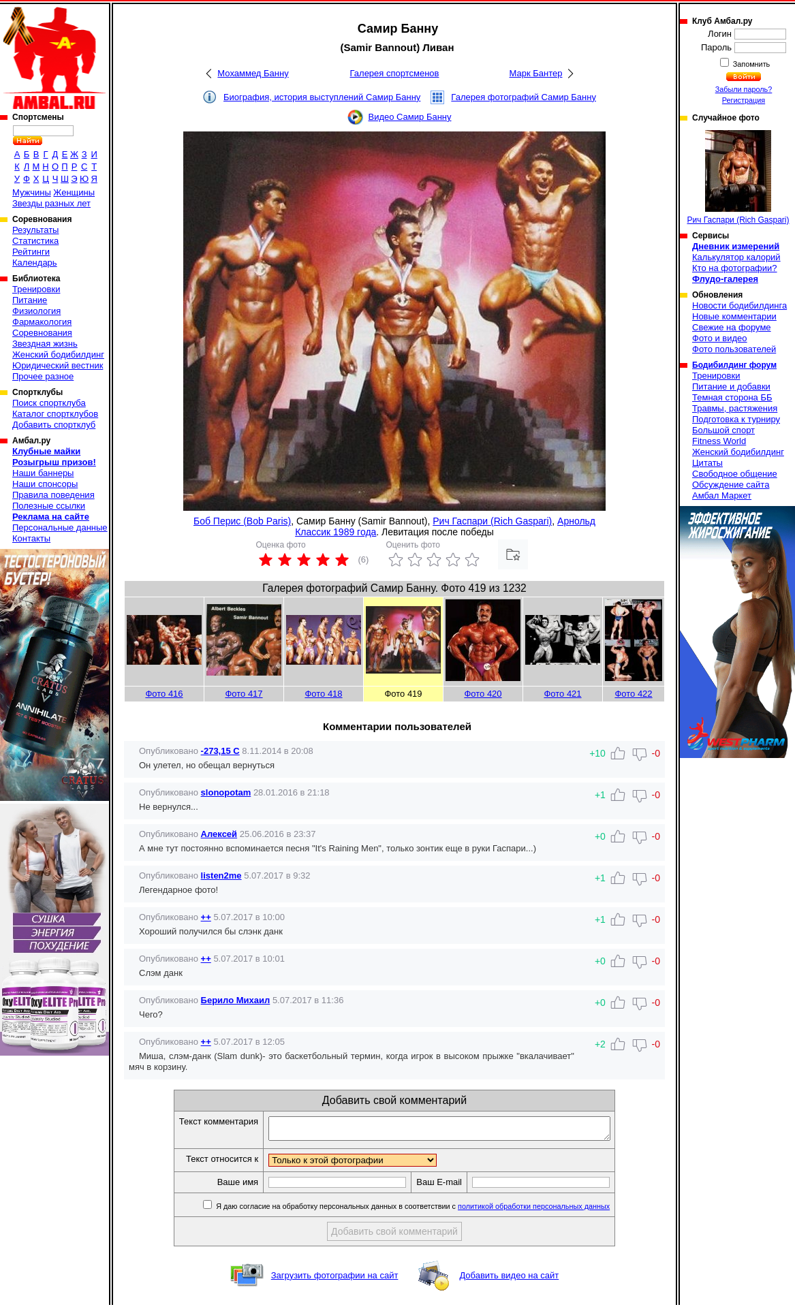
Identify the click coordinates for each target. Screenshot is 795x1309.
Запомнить (750, 64)
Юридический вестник (57, 365)
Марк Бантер (536, 73)
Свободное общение (734, 474)
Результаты (35, 230)
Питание (29, 300)
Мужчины (31, 192)
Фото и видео (719, 338)
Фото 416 (164, 694)
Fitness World (719, 441)
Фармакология (42, 322)
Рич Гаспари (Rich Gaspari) (492, 521)
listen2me (221, 875)
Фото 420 (482, 694)
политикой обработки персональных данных (554, 1210)
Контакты (31, 538)
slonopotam (226, 792)
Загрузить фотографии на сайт (335, 1279)
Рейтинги (31, 252)
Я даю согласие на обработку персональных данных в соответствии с (432, 1210)
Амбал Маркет (721, 495)
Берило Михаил (235, 1000)
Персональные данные (60, 527)
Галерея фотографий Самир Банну (523, 97)
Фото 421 (562, 694)
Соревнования (42, 333)
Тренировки (36, 289)
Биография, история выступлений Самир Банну (321, 97)
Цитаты (707, 463)
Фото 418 (323, 694)
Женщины (74, 192)
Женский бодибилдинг (58, 354)
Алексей (219, 834)
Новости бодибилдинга (739, 305)
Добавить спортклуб (53, 425)
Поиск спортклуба (49, 403)
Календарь (34, 262)
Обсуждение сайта (730, 484)
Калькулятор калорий (736, 257)
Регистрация (743, 100)
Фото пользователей (734, 349)
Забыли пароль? (744, 89)
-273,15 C (220, 751)
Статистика (35, 241)
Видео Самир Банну (409, 117)
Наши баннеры (43, 473)
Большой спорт (723, 430)
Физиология (36, 311)
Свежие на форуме (731, 327)
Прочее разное (43, 376)
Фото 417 (243, 694)
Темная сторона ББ (732, 397)
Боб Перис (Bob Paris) (242, 521)
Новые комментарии (734, 316)
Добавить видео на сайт (509, 1279)
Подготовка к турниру (736, 419)
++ (206, 917)
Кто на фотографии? (734, 268)
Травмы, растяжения (734, 408)
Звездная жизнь (45, 343)
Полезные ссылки (48, 506)
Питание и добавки (731, 386)
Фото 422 (633, 694)
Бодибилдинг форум (734, 365)
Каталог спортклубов (55, 414)
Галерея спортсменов (394, 73)
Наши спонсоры (45, 484)
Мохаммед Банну (252, 73)
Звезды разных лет (51, 203)
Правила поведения (53, 495)
